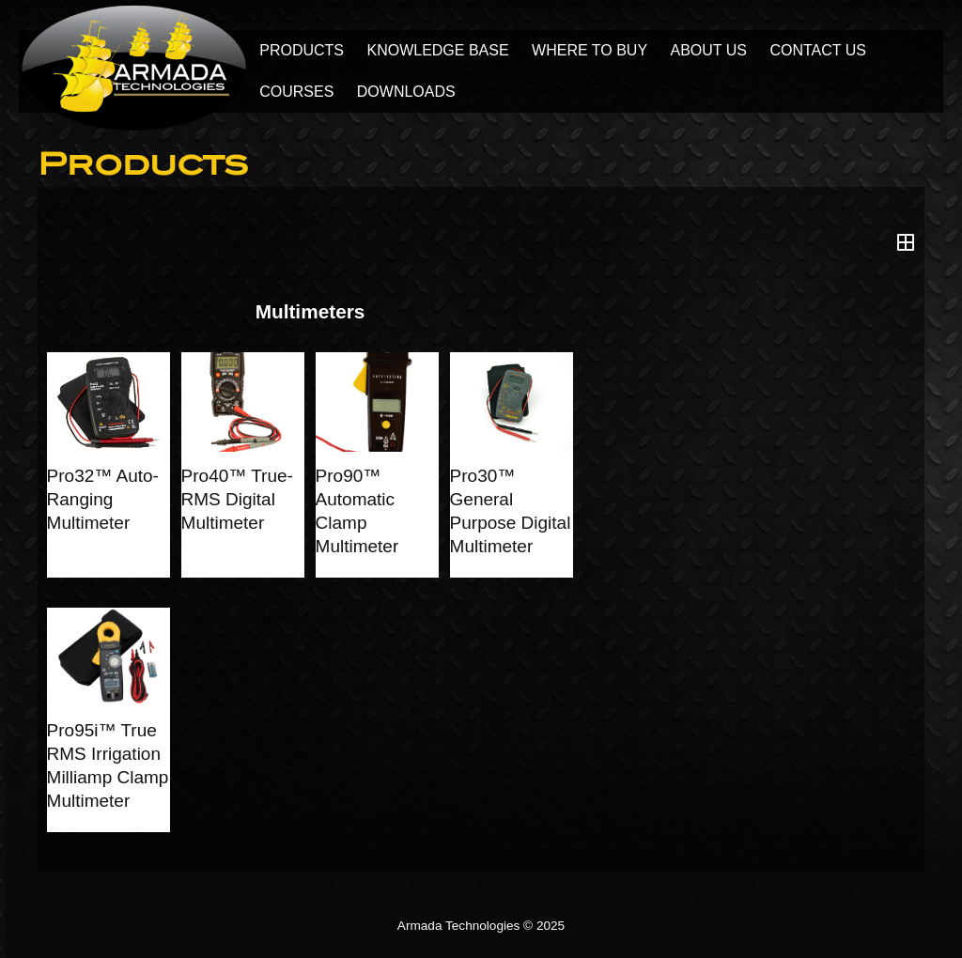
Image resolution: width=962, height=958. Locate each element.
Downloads (406, 92)
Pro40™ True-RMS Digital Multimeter (237, 499)
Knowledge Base (437, 50)
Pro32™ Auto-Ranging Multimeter (103, 499)
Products (301, 50)
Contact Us (817, 50)
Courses (296, 92)
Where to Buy (589, 50)
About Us (709, 50)
